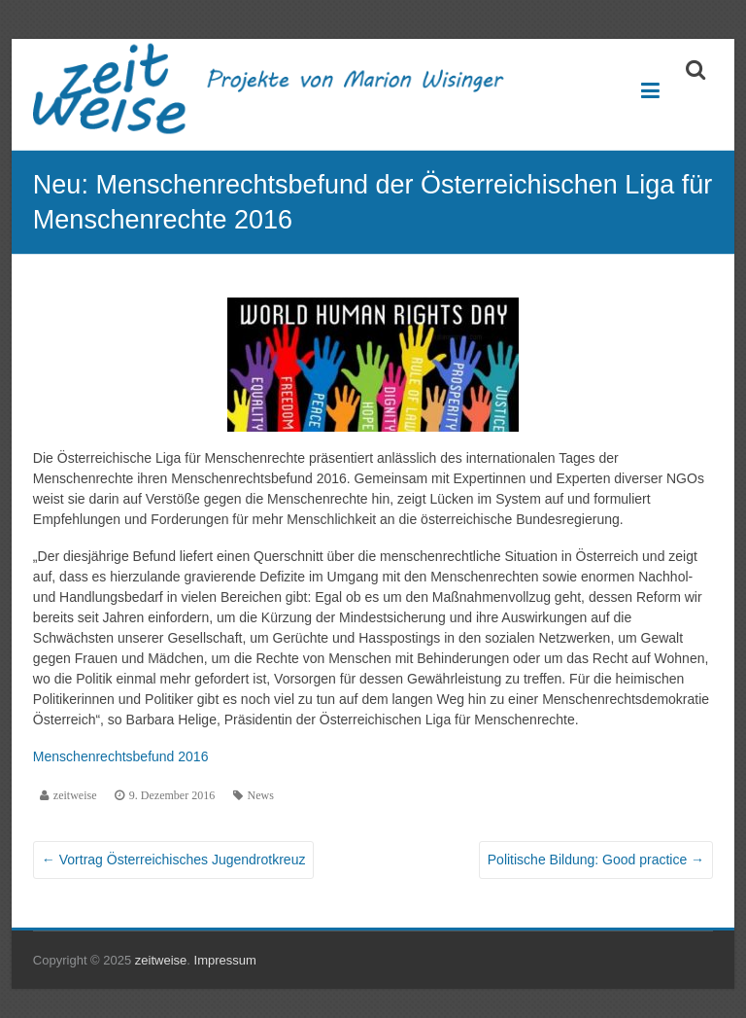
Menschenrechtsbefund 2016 (121, 756)
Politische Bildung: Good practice (596, 859)
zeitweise (75, 795)
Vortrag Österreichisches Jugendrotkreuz (174, 859)
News (261, 795)
